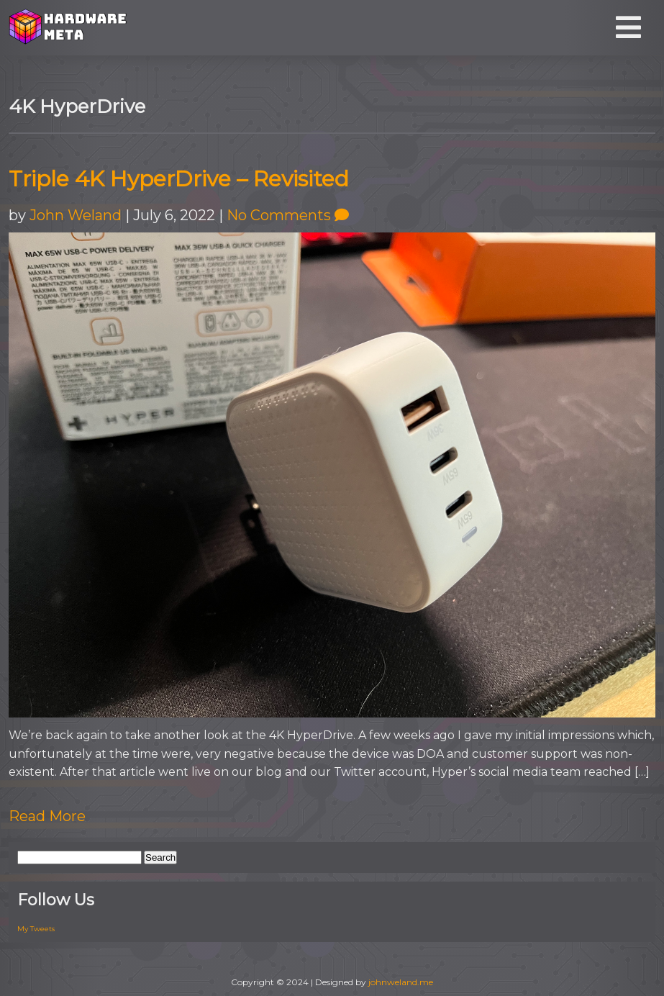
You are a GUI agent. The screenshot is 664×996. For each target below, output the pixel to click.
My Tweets (36, 928)
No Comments (288, 215)
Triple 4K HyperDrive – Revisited (179, 179)
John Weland (75, 215)
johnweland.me (400, 982)
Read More (47, 816)
